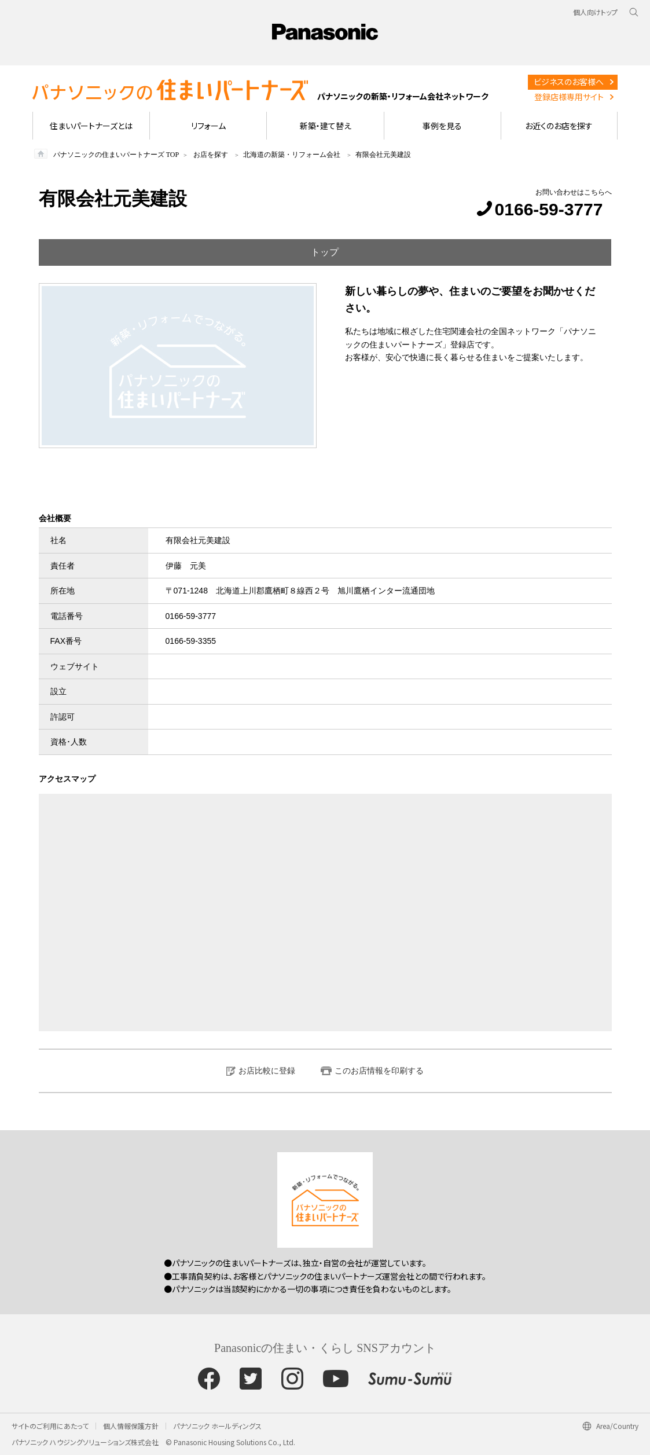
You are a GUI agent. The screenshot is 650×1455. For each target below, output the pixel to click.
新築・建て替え (325, 125)
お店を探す (210, 155)
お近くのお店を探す (559, 125)
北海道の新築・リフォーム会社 (291, 155)
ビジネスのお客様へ (569, 81)
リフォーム (208, 125)
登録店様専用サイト (569, 96)
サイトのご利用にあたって (50, 1426)
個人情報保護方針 (131, 1426)
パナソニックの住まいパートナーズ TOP (116, 155)
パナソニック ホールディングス (217, 1426)
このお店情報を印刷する (379, 1070)
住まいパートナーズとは (91, 125)
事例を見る (442, 125)
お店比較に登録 (266, 1070)
